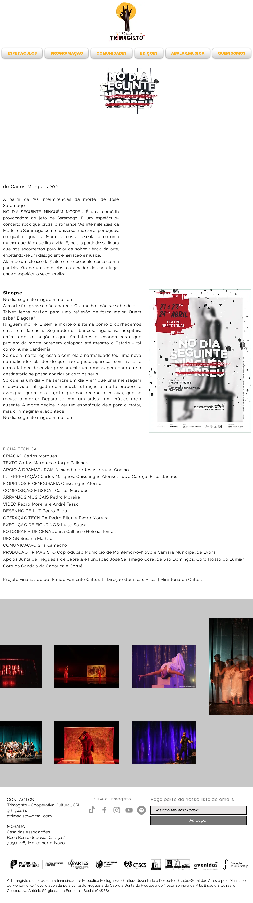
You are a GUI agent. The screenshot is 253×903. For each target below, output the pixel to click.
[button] (23, 53)
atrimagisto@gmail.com (29, 815)
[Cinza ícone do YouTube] (129, 810)
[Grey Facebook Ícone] (104, 810)
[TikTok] (92, 810)
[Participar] (198, 820)
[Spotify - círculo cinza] (141, 810)
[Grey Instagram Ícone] (116, 810)
